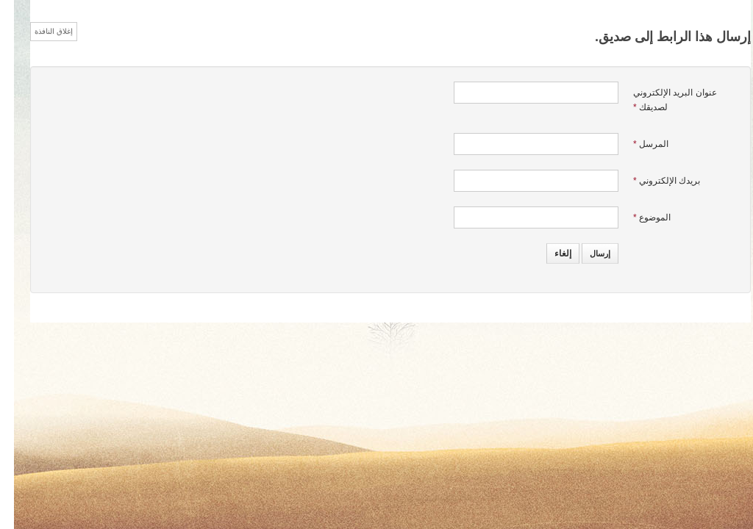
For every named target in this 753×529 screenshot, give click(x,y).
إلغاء (548, 253)
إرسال (586, 253)
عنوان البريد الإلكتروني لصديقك (661, 99)
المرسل (636, 144)
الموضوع (638, 217)
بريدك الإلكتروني (652, 181)
